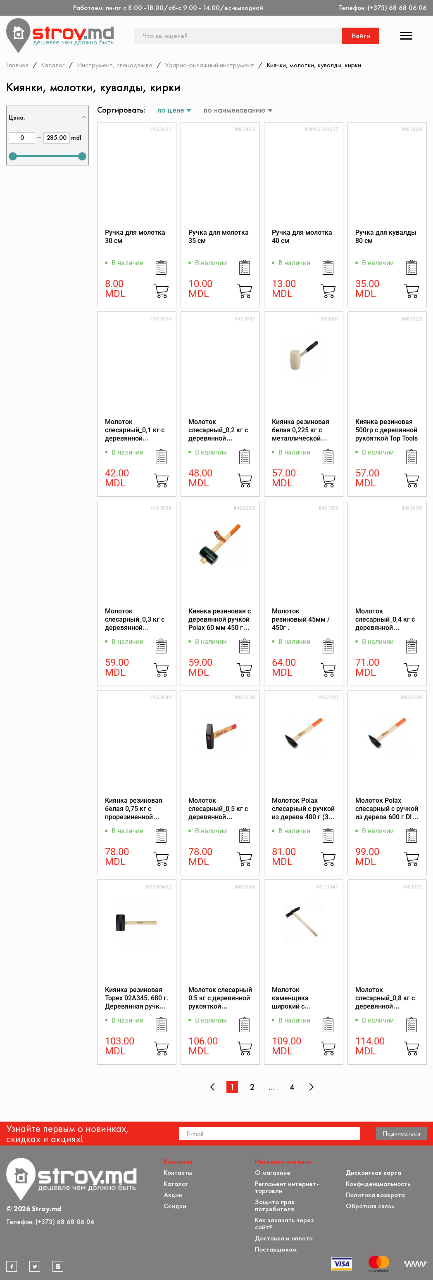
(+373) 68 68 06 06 (397, 7)
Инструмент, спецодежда (114, 65)
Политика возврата (375, 1194)
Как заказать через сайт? (284, 1223)
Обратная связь (370, 1206)
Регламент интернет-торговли (287, 1187)
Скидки (175, 1206)
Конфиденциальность (378, 1183)
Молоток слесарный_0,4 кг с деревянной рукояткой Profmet (385, 623)
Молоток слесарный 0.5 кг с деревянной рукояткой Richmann (220, 1002)
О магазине (272, 1172)
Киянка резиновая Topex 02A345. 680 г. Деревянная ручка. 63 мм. (136, 1002)
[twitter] (34, 1266)
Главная (17, 65)
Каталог (52, 65)
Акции (173, 1194)
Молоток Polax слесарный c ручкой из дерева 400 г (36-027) (303, 813)
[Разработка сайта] (415, 1264)
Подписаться (401, 1133)
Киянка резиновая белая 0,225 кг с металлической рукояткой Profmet (301, 434)
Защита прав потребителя (275, 1205)
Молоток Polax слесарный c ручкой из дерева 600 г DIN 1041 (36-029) (386, 813)
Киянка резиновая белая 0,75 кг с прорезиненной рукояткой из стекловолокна (133, 817)
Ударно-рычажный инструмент (209, 65)
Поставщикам (276, 1249)
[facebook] (11, 1266)
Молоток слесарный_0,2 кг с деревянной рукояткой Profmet (218, 434)
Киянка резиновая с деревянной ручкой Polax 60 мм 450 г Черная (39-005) (219, 623)
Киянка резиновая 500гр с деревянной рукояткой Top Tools (386, 430)
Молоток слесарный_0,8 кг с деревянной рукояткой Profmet (385, 1002)
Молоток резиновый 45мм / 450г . (301, 619)
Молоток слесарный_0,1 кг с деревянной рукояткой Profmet (134, 434)
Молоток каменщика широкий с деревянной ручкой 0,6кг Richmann (302, 1006)
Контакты (178, 1172)
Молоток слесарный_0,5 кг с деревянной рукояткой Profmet (218, 813)
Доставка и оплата (284, 1238)
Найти (361, 35)
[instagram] (57, 1266)
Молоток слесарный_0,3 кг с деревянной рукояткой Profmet (134, 623)
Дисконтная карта (373, 1172)
